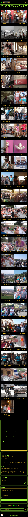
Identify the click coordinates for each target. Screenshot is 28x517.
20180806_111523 (21, 316)
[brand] (5, 2)
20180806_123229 (7, 333)
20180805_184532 (7, 186)
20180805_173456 (7, 170)
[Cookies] (2, 515)
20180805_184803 (21, 186)
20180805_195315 (7, 203)
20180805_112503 (7, 105)
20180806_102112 (7, 300)
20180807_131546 (7, 382)
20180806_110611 (7, 316)
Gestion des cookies (14, 515)
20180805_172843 (21, 154)
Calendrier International (9, 437)
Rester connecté (5, 495)
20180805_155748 (7, 121)
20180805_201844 (7, 235)
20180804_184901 (21, 56)
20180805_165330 (7, 137)
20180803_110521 (21, 23)
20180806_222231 (7, 365)
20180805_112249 (21, 89)
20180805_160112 (21, 121)
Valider (14, 500)
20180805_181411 (21, 170)
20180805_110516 (7, 72)
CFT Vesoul (3, 466)
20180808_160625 (7, 398)
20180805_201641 (7, 219)
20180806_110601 (21, 300)
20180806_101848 (21, 284)
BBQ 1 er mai (4, 461)
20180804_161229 (7, 56)
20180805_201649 (21, 219)
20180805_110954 (7, 89)
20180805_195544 (21, 203)
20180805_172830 (7, 154)
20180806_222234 (21, 365)
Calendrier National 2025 (10, 432)
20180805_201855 (21, 235)
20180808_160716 (21, 398)
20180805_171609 (21, 137)
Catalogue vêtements (9, 427)
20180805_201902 (7, 251)
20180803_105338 (7, 23)
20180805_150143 (21, 105)
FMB (4, 442)
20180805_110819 (21, 72)
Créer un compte (3, 497)
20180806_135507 (7, 349)
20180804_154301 (21, 40)
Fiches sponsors (14, 483)
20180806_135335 (21, 333)
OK (25, 509)
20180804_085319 (7, 40)
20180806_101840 (7, 284)
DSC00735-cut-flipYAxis (7, 415)
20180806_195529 (21, 349)
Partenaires (14, 480)
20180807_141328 (21, 382)
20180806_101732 (21, 268)
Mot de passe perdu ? (10, 497)
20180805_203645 (21, 251)
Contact (5, 447)
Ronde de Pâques (5, 455)
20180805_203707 (7, 268)
